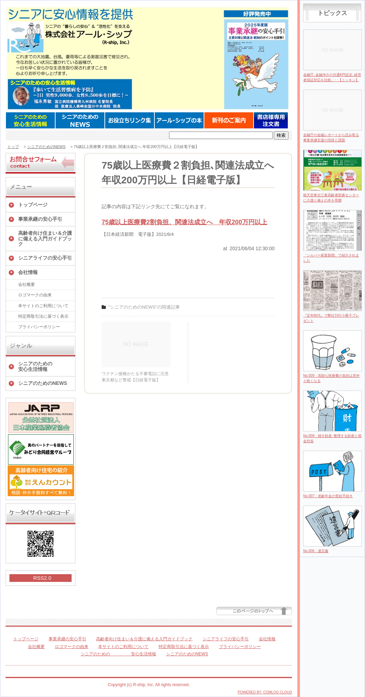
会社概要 (26, 284)
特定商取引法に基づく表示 (43, 316)
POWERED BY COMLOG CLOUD (265, 692)
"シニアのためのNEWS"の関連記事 (144, 307)
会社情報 (28, 272)
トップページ (33, 204)
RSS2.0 (42, 578)
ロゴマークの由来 (35, 295)
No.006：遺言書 (315, 551)
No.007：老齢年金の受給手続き (328, 496)
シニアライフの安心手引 (45, 258)
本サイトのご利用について (43, 305)
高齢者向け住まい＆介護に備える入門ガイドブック (45, 238)
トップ (13, 147)
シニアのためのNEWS (46, 147)
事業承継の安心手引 (40, 219)
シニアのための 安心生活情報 (46, 366)
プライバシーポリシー (39, 326)
